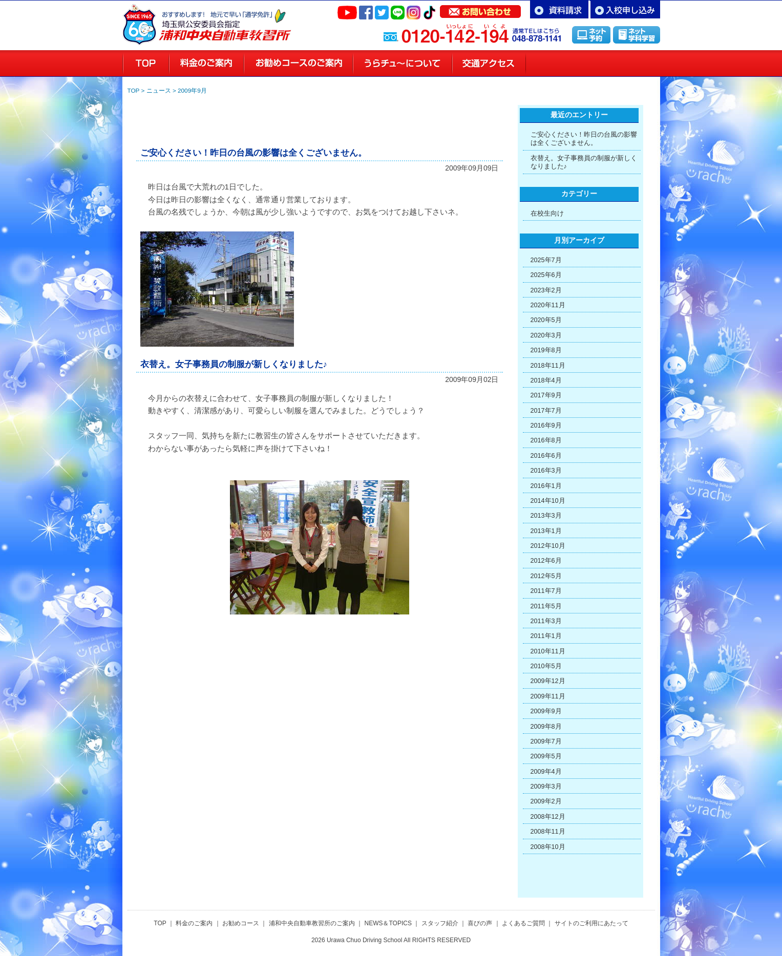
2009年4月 (546, 771)
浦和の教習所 (145, 63)
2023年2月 (546, 290)
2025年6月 (546, 275)
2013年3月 (546, 515)
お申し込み (625, 9)
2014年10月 (548, 500)
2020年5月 (546, 320)
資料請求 (559, 9)
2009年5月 (546, 756)
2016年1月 (546, 486)
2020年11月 (548, 305)
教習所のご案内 (402, 63)
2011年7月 (546, 590)
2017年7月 (546, 410)
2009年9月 (192, 90)
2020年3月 (546, 335)
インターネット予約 (591, 35)
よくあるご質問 (523, 923)
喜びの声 (629, 63)
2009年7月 (546, 741)
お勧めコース (240, 923)
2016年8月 (546, 440)
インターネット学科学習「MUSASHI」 (636, 35)
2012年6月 (546, 560)
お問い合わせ (480, 9)
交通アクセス (489, 63)
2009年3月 (546, 786)
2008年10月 (548, 847)
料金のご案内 (206, 63)
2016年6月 (546, 455)
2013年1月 (546, 531)
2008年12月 (548, 816)
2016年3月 (546, 470)
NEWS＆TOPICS (387, 923)
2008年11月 (548, 831)
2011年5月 (546, 606)
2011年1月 (546, 636)
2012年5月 (546, 576)
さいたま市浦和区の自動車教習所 (224, 20)
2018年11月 (548, 365)
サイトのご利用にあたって (591, 923)
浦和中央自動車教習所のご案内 (312, 923)
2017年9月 (546, 395)
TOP (134, 90)
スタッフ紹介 (562, 63)
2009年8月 (546, 726)
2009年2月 (546, 801)
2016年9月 (546, 425)
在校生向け (547, 213)
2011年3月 (546, 621)
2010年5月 (546, 666)
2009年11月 (548, 696)
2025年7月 (546, 260)
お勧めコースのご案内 (298, 63)
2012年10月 (548, 545)
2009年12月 (548, 681)
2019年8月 (546, 350)
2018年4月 (546, 380)
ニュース (158, 90)
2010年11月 (548, 651)
